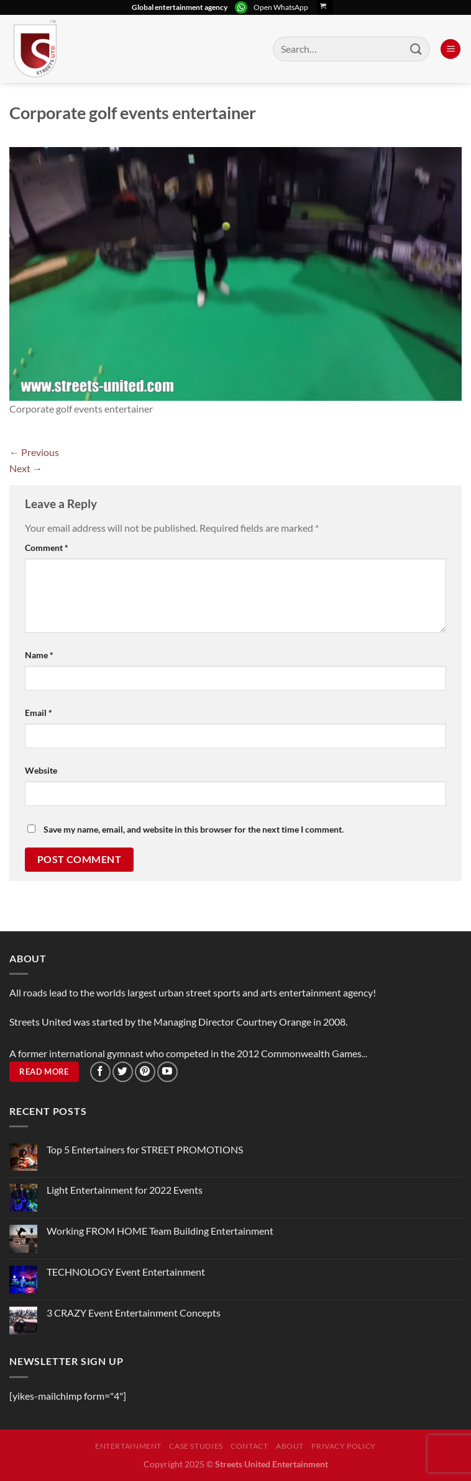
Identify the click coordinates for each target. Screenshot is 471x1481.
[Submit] (416, 49)
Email (38, 712)
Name (39, 655)
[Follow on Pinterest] (145, 1072)
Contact (249, 1446)
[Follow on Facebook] (100, 1072)
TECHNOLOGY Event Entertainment (127, 1271)
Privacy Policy (343, 1446)
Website (41, 770)
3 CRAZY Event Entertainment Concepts (134, 1312)
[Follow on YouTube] (167, 1072)
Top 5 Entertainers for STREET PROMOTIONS (145, 1149)
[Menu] (450, 49)
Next (25, 468)
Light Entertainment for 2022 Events (125, 1190)
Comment (46, 547)
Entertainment (128, 1446)
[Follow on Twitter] (122, 1072)
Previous (34, 452)
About (290, 1446)
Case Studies (195, 1446)
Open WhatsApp (281, 7)
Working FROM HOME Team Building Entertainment (160, 1231)
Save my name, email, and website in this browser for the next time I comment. (193, 829)
